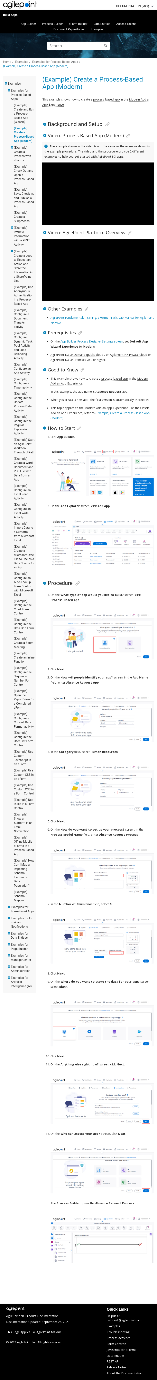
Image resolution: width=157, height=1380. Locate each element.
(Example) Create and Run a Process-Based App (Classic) (24, 113)
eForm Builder (78, 24)
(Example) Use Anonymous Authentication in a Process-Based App (23, 295)
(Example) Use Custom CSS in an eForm (24, 775)
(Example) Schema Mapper (20, 896)
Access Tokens (126, 24)
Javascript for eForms (121, 1350)
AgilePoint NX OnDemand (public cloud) (77, 354)
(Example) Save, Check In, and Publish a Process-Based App (24, 198)
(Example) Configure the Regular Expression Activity (23, 425)
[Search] (106, 46)
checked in (142, 400)
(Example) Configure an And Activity (22, 369)
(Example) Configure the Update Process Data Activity (23, 402)
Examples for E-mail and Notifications (21, 922)
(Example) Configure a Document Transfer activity (21, 318)
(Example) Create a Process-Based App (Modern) (35, 66)
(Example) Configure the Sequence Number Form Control (23, 676)
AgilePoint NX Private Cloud (128, 354)
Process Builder (52, 24)
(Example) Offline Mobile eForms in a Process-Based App (24, 846)
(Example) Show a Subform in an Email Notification (23, 823)
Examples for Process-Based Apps (55, 62)
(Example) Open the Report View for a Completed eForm (24, 699)
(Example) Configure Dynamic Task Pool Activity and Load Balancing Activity (23, 345)
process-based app (106, 99)
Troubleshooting (118, 1332)
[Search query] (78, 46)
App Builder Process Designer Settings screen (92, 341)
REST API (113, 1361)
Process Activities (118, 1338)
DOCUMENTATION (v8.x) (132, 6)
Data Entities (101, 24)
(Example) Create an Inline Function (24, 657)
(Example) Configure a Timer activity (23, 383)
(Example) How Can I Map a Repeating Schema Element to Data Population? (24, 873)
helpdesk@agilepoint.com (124, 1320)
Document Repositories (68, 29)
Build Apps (10, 15)
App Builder (28, 24)
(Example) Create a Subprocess (22, 217)
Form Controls (117, 1344)
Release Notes (116, 1367)
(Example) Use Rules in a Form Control (24, 804)
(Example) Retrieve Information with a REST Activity (22, 236)
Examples (97, 29)
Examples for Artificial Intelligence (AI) (21, 982)
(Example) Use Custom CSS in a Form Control (24, 789)
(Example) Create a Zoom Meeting (24, 643)
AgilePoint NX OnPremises (68, 360)
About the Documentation (124, 1373)
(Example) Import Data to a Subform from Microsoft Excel (24, 532)
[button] (6, 83)
